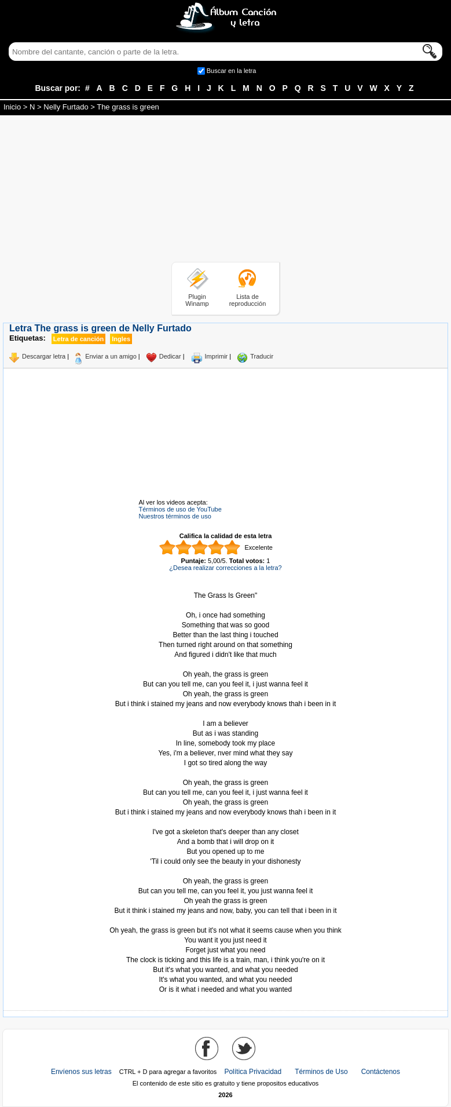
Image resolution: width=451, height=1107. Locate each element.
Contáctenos (380, 1072)
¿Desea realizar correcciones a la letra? (225, 567)
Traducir (261, 356)
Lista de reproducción (247, 300)
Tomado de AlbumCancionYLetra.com (225, 921)
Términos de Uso (321, 1072)
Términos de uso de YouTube (180, 509)
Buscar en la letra (231, 70)
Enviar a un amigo (111, 356)
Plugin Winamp (196, 300)
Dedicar (170, 356)
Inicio (12, 107)
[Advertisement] (225, 190)
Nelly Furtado (65, 107)
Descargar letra (43, 356)
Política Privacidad (252, 1072)
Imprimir (216, 356)
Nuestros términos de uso (175, 516)
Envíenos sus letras (81, 1072)
